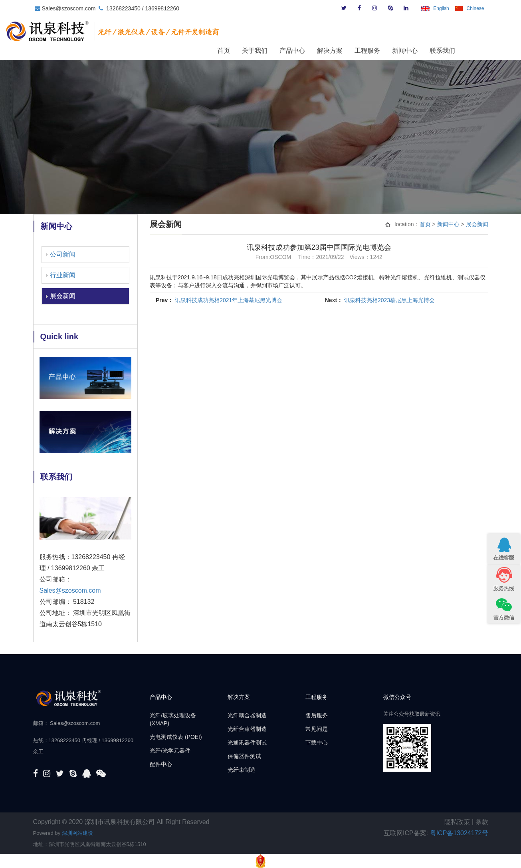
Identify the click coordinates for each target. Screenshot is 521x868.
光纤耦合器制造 (247, 715)
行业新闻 (62, 275)
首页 (250, 50)
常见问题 (316, 729)
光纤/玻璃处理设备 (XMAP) (173, 719)
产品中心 (319, 50)
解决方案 (357, 50)
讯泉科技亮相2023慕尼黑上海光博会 (389, 300)
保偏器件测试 (244, 756)
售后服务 (316, 715)
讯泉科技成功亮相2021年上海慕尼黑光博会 (228, 300)
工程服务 (394, 50)
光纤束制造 (242, 769)
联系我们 (469, 50)
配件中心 (161, 764)
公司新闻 (62, 254)
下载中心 (316, 742)
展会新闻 (62, 296)
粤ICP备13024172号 (459, 833)
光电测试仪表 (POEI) (176, 737)
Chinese (475, 8)
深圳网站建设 (77, 833)
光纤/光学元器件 (170, 750)
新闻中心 (432, 50)
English (441, 8)
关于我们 (282, 50)
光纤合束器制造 (247, 729)
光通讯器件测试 (247, 742)
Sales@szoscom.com (69, 8)
